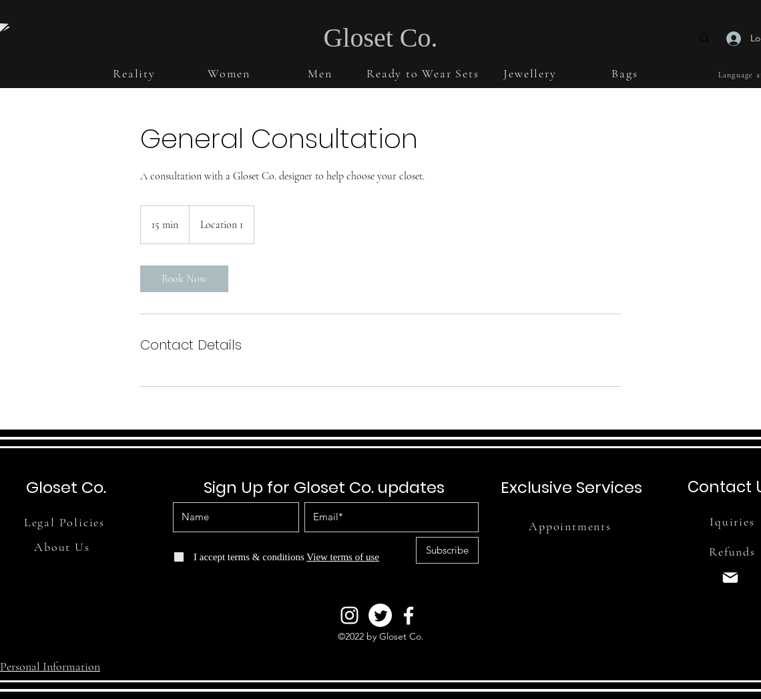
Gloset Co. (380, 38)
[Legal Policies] (65, 522)
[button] (135, 73)
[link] (184, 278)
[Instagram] (349, 615)
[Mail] (730, 577)
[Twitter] (380, 615)
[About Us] (63, 547)
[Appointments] (571, 526)
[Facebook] (409, 616)
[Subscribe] (447, 550)
